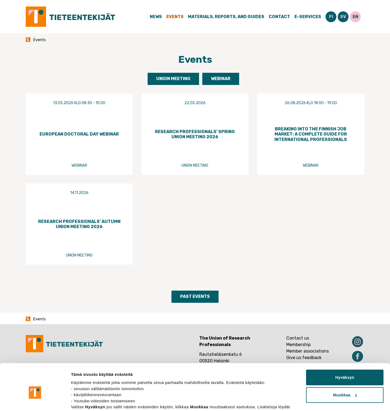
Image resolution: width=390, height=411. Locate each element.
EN (355, 16)
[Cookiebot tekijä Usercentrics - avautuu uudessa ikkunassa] (35, 400)
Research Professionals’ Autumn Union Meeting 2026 (79, 224)
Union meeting (173, 78)
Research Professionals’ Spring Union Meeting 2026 (195, 134)
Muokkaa (345, 367)
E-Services (307, 16)
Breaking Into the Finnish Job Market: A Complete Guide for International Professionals (310, 134)
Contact (279, 16)
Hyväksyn (344, 350)
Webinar (220, 78)
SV (343, 16)
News (156, 16)
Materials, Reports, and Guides (226, 16)
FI (331, 16)
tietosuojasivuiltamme (93, 385)
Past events (195, 296)
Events (175, 16)
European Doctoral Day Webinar (79, 134)
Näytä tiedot (83, 400)
